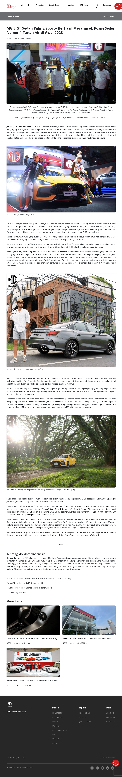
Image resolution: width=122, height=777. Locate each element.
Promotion (40, 5)
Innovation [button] (70, 5)
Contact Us (110, 721)
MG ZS (54, 734)
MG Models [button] (25, 5)
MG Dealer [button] (84, 5)
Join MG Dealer (85, 721)
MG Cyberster (57, 717)
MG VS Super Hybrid (59, 730)
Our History (110, 717)
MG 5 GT (55, 739)
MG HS (55, 743)
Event (112, 16)
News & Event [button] (53, 5)
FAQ (23, 758)
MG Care (96, 6)
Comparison (107, 5)
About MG (110, 713)
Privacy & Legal (13, 758)
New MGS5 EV (57, 713)
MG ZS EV (56, 726)
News (105, 16)
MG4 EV (55, 721)
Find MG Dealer (85, 713)
